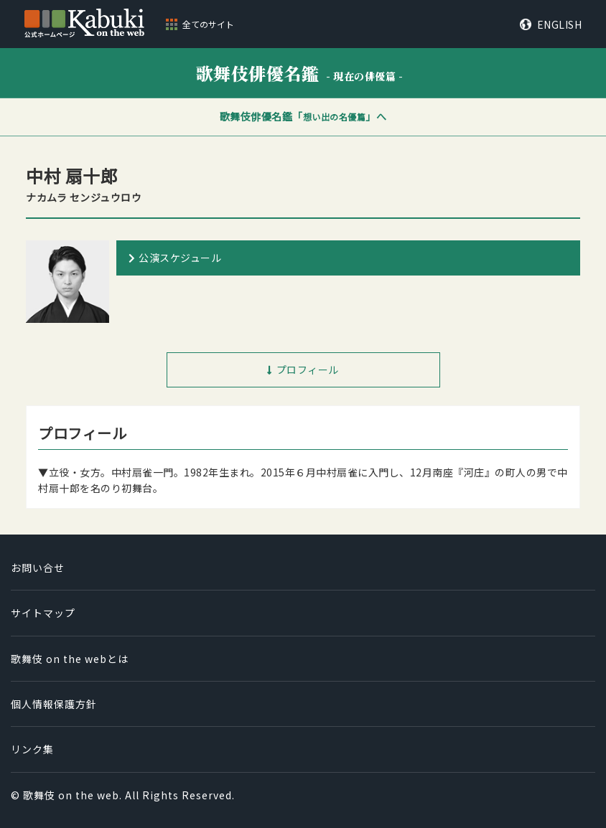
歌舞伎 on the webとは (70, 658)
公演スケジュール (180, 257)
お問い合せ (38, 567)
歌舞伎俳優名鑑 (300, 72)
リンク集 (32, 749)
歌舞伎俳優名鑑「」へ (303, 116)
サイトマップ (43, 613)
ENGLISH (559, 24)
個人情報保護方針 (54, 704)
